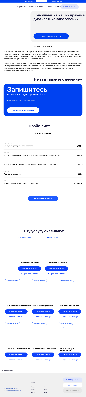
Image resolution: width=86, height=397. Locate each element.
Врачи (32, 7)
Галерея (41, 7)
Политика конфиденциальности (12, 390)
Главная (37, 46)
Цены (45, 392)
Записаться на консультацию (51, 36)
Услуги (33, 389)
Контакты (58, 7)
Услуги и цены (22, 7)
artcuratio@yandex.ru (72, 390)
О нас (45, 389)
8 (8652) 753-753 (69, 7)
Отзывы (49, 7)
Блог (45, 387)
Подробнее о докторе (16, 317)
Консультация (72, 385)
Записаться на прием (16, 312)
